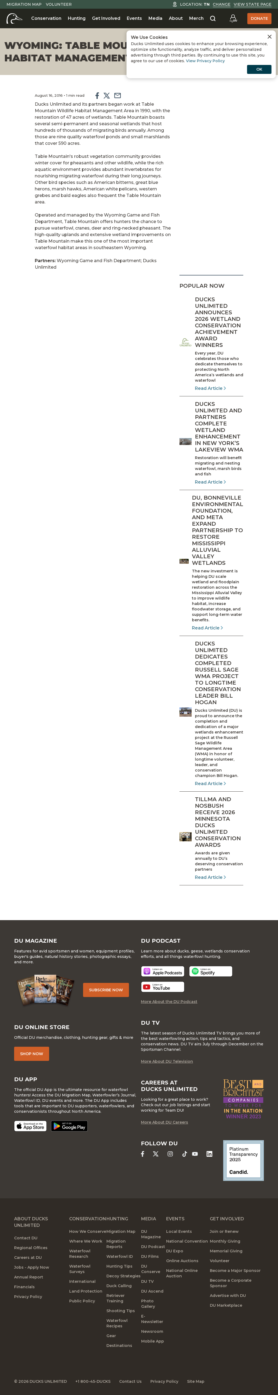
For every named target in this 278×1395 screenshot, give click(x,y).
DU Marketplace (226, 1305)
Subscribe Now (106, 990)
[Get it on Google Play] (69, 1126)
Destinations (119, 1345)
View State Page (252, 4)
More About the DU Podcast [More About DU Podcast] (169, 1001)
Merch (196, 18)
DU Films (150, 1256)
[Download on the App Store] (30, 1126)
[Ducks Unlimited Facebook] (142, 1154)
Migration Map (24, 4)
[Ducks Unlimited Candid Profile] (243, 1160)
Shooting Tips (120, 1310)
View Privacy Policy (205, 60)
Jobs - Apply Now (31, 1267)
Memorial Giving (226, 1251)
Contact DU (25, 1238)
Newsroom (152, 1331)
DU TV (147, 1281)
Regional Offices (31, 1247)
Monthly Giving (225, 1241)
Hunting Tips (119, 1266)
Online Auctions (182, 1260)
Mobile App (152, 1341)
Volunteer (59, 4)
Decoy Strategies (123, 1276)
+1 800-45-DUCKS (92, 1381)
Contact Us (130, 1381)
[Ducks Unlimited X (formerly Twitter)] (156, 1154)
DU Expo (174, 1251)
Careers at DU (28, 1257)
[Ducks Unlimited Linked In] (209, 1154)
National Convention (187, 1241)
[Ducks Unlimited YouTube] (195, 1154)
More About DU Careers (164, 1122)
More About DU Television (167, 1061)
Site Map (195, 1381)
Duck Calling (119, 1285)
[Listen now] (163, 971)
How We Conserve (87, 1231)
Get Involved (106, 18)
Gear (111, 1335)
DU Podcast (153, 1246)
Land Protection (85, 1291)
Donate (259, 18)
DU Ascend (152, 1291)
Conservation (46, 18)
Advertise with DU (228, 1295)
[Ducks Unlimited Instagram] (170, 1154)
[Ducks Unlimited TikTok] (185, 1154)
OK (259, 69)
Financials (24, 1286)
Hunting (77, 18)
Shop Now (31, 1053)
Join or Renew (224, 1231)
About (176, 18)
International (82, 1281)
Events (134, 18)
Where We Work (85, 1241)
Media (155, 18)
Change (221, 4)
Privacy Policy (28, 1296)
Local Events (179, 1231)
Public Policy (82, 1301)
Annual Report (28, 1277)
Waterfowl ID (119, 1256)
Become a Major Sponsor (235, 1270)
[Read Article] (211, 344)
